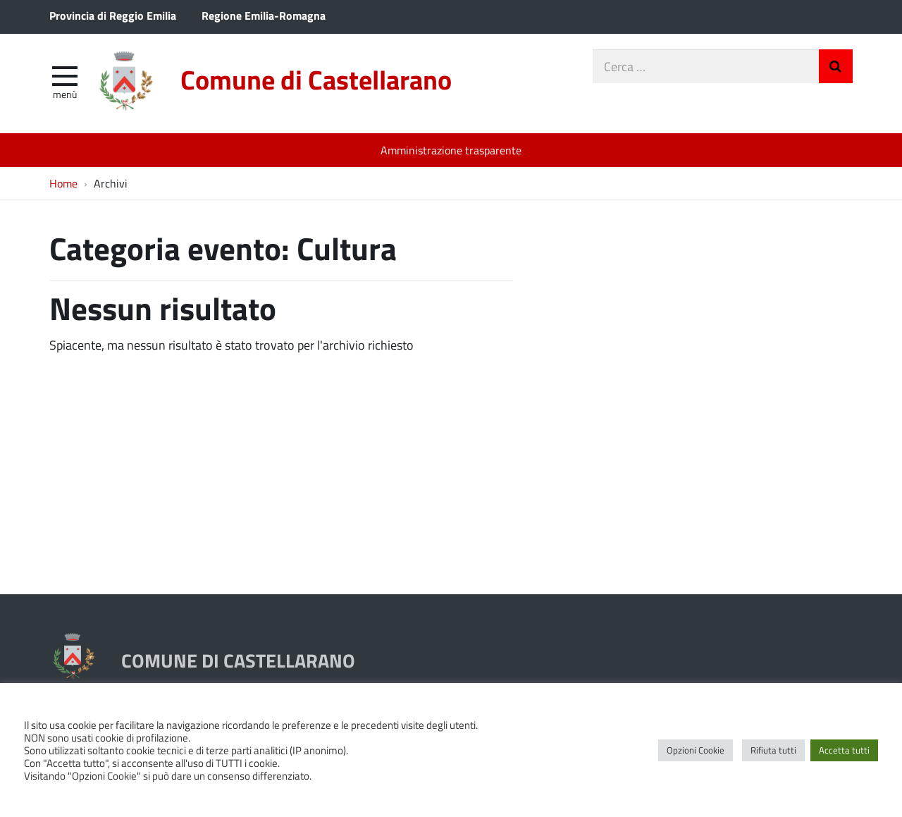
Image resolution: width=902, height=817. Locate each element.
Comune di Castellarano (316, 79)
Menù (65, 94)
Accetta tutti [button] (844, 750)
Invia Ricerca (836, 66)
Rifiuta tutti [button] (773, 750)
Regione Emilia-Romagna (264, 15)
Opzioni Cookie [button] (695, 750)
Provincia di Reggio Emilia (112, 15)
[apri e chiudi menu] (65, 75)
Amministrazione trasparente (451, 150)
